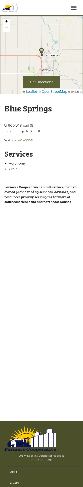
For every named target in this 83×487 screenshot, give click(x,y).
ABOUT (15, 472)
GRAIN (14, 483)
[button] (6, 22)
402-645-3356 (18, 140)
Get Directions (41, 82)
